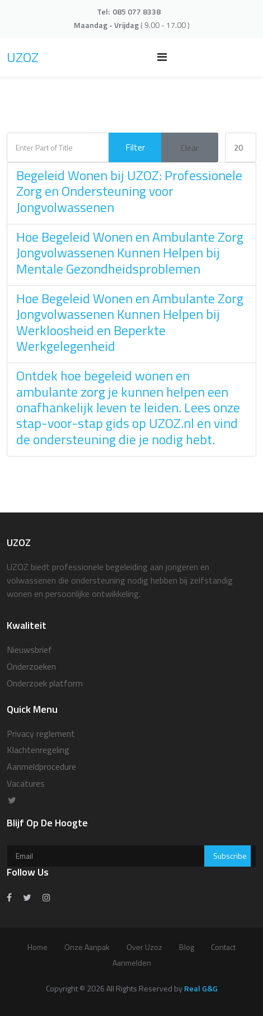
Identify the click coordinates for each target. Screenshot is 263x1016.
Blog (186, 947)
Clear (190, 147)
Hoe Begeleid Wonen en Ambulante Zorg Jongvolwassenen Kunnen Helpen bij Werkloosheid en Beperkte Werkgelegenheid (129, 322)
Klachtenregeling (38, 749)
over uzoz (144, 947)
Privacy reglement (41, 733)
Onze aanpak (87, 947)
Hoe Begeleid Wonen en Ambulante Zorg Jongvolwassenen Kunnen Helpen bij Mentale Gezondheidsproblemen (129, 253)
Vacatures (26, 783)
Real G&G (201, 988)
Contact (223, 947)
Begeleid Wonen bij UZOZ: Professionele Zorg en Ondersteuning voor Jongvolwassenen (129, 191)
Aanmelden (131, 962)
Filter (135, 147)
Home (37, 947)
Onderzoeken (31, 666)
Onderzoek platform (45, 683)
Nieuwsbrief (29, 649)
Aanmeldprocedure (41, 766)
